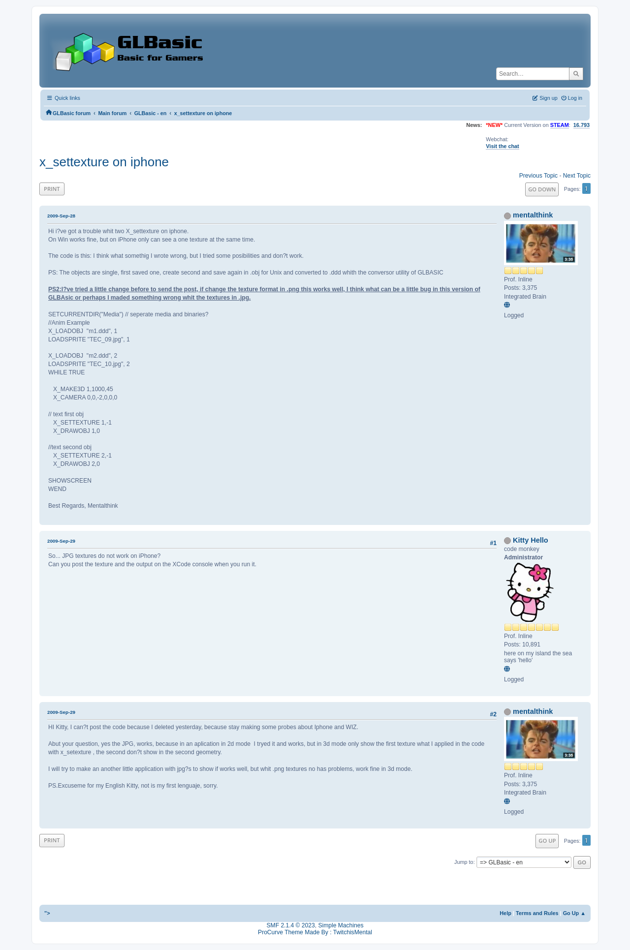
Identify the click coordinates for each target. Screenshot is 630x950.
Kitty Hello (530, 540)
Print (52, 188)
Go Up (547, 840)
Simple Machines (340, 925)
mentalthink (533, 215)
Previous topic (538, 175)
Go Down (542, 189)
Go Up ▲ (574, 913)
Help (505, 913)
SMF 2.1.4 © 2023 (291, 925)
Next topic (577, 175)
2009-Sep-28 (61, 215)
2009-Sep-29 (61, 541)
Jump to (463, 862)
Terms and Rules (537, 913)
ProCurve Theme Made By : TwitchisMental (315, 932)
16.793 (581, 125)
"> (47, 913)
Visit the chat (502, 146)
